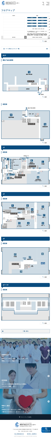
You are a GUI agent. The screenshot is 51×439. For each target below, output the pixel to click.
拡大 (46, 41)
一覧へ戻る (25, 331)
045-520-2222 (24, 431)
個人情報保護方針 (19, 433)
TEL (43, 4)
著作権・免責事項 (32, 433)
